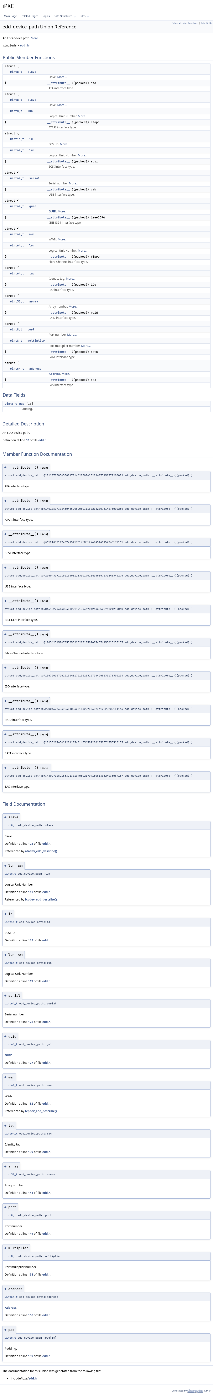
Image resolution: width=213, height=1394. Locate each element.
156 (30, 1315)
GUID (52, 211)
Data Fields (206, 23)
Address (54, 374)
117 (30, 981)
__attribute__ (58, 83)
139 (30, 1152)
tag (32, 273)
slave (31, 72)
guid (32, 206)
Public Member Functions (185, 23)
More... (35, 38)
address (35, 368)
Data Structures (64, 16)
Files (84, 16)
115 (30, 940)
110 (30, 892)
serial (34, 178)
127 (30, 1063)
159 (30, 1356)
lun (30, 111)
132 (30, 1103)
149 (30, 1234)
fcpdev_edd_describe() (41, 899)
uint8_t (16, 72)
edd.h (24, 46)
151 (30, 1274)
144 (30, 1193)
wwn (32, 234)
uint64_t (17, 150)
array (33, 301)
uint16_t (17, 139)
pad (21, 404)
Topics (46, 16)
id (31, 139)
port (31, 329)
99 (27, 440)
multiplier (36, 340)
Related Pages (29, 16)
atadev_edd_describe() (41, 851)
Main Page (10, 16)
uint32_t (17, 301)
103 (30, 844)
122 (30, 1022)
